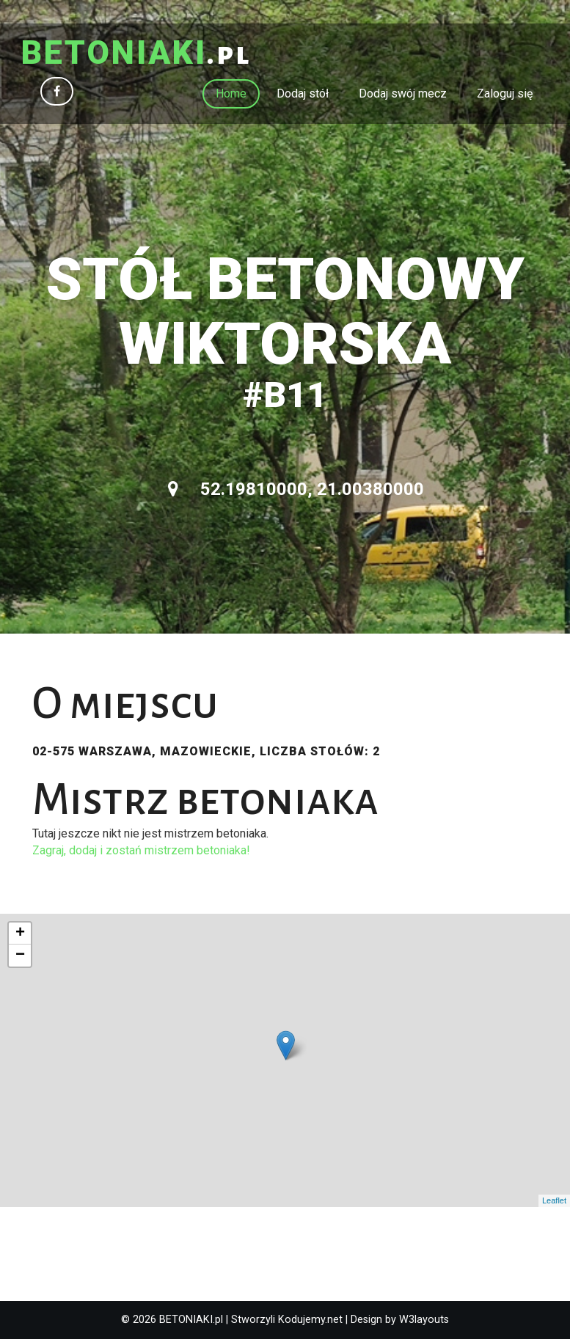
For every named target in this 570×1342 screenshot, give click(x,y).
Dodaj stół (303, 96)
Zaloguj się (505, 96)
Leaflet (554, 1203)
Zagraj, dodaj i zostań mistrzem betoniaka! (141, 852)
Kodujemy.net (310, 1322)
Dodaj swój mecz (403, 96)
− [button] (20, 958)
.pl (143, 55)
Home (231, 96)
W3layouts (424, 1322)
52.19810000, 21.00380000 (296, 492)
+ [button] (20, 936)
